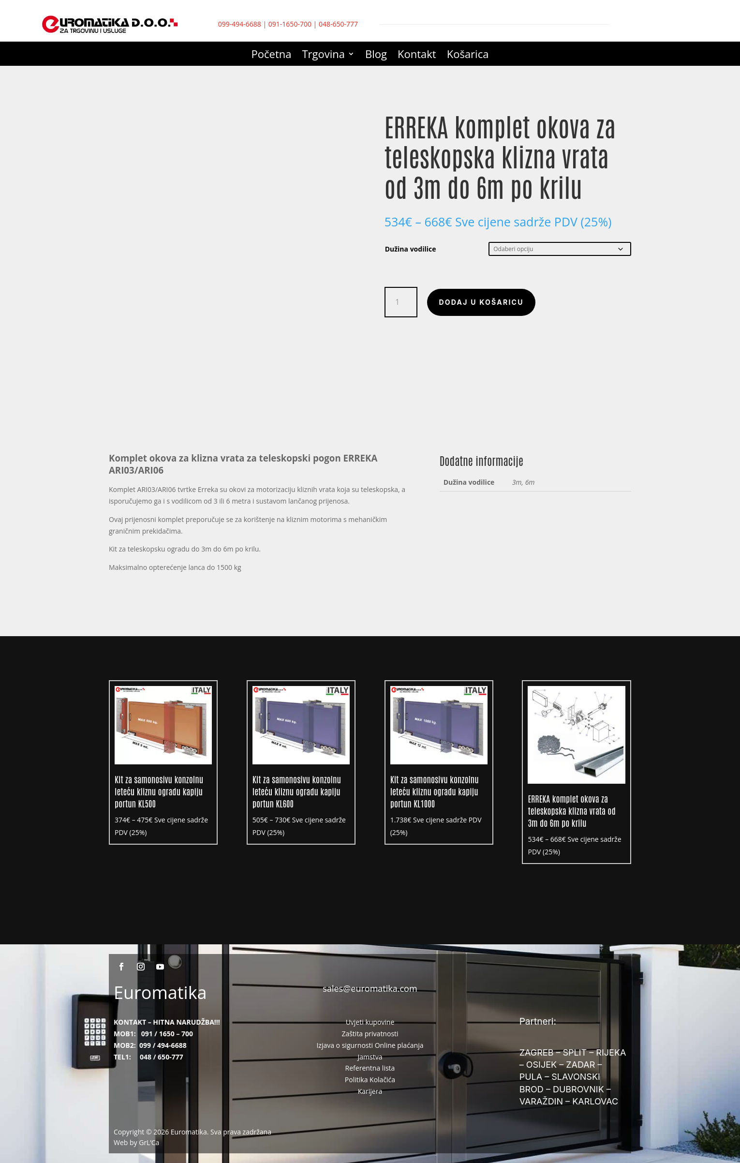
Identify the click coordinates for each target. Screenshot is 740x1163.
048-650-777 (338, 24)
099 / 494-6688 (163, 1045)
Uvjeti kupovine (370, 1022)
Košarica (468, 55)
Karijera (370, 1091)
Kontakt (417, 55)
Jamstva (370, 1056)
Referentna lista (370, 1068)
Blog (376, 55)
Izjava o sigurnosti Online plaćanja (369, 1045)
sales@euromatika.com (370, 988)
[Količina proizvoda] (401, 302)
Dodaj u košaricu (481, 302)
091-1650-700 (289, 24)
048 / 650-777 (161, 1056)
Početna (272, 55)
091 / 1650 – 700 (167, 1033)
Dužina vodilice (410, 248)
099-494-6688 (239, 24)
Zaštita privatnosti (369, 1033)
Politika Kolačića (370, 1079)
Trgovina (323, 55)
